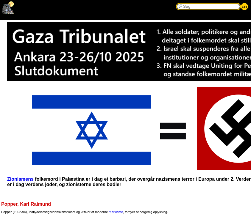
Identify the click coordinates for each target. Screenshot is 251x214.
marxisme (116, 212)
